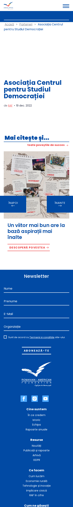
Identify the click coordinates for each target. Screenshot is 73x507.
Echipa (36, 424)
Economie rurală (36, 481)
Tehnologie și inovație (36, 486)
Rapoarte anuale (36, 429)
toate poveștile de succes (46, 145)
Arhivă (37, 455)
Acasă (9, 24)
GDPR (36, 460)
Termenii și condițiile (42, 337)
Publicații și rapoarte (36, 450)
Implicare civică (36, 490)
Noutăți (36, 446)
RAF (10, 105)
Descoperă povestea (27, 247)
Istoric (36, 420)
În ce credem (36, 415)
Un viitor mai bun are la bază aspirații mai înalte (36, 231)
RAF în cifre (36, 495)
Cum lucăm (36, 476)
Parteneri (25, 24)
